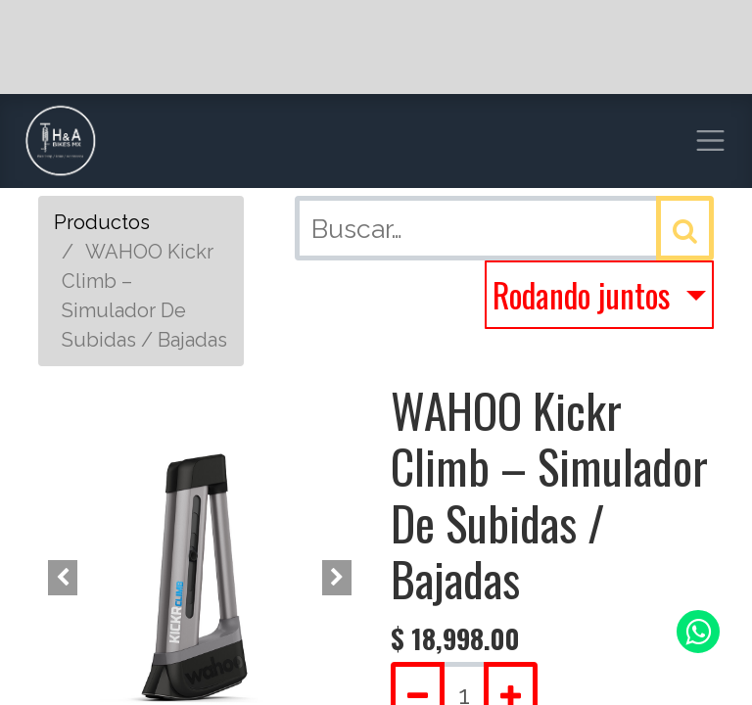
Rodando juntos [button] (585, 294)
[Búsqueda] (685, 228)
